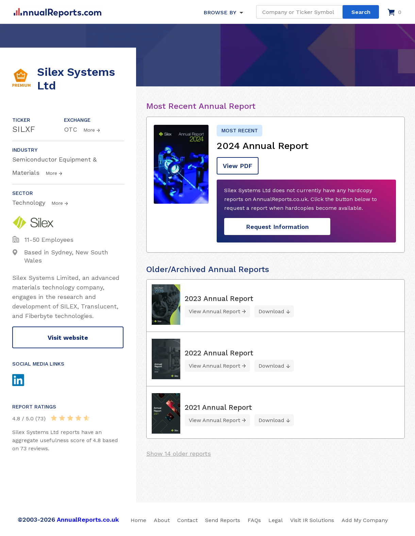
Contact (187, 520)
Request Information (277, 226)
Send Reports (222, 520)
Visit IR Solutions (312, 520)
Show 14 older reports (178, 453)
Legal (275, 520)
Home (138, 520)
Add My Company (365, 520)
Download (271, 311)
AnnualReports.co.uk (88, 519)
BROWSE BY (219, 12)
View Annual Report (214, 311)
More (89, 130)
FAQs (254, 520)
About (162, 520)
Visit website (68, 337)
